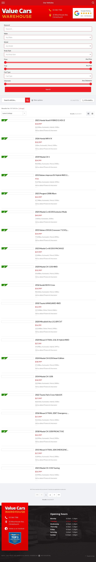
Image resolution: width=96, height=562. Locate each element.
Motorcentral (44, 556)
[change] (21, 108)
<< (38, 495)
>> (58, 495)
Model (6, 42)
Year (5, 66)
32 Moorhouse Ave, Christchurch (60, 16)
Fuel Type (7, 72)
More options (37, 100)
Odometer (7, 81)
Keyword (7, 25)
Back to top (89, 555)
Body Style (7, 51)
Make (6, 33)
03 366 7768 (57, 10)
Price (5, 59)
